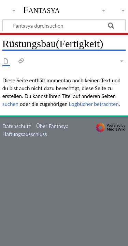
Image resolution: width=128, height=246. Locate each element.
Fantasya (41, 10)
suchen (10, 104)
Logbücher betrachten (94, 104)
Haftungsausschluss (24, 134)
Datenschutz (16, 126)
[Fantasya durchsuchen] (64, 25)
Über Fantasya (52, 126)
